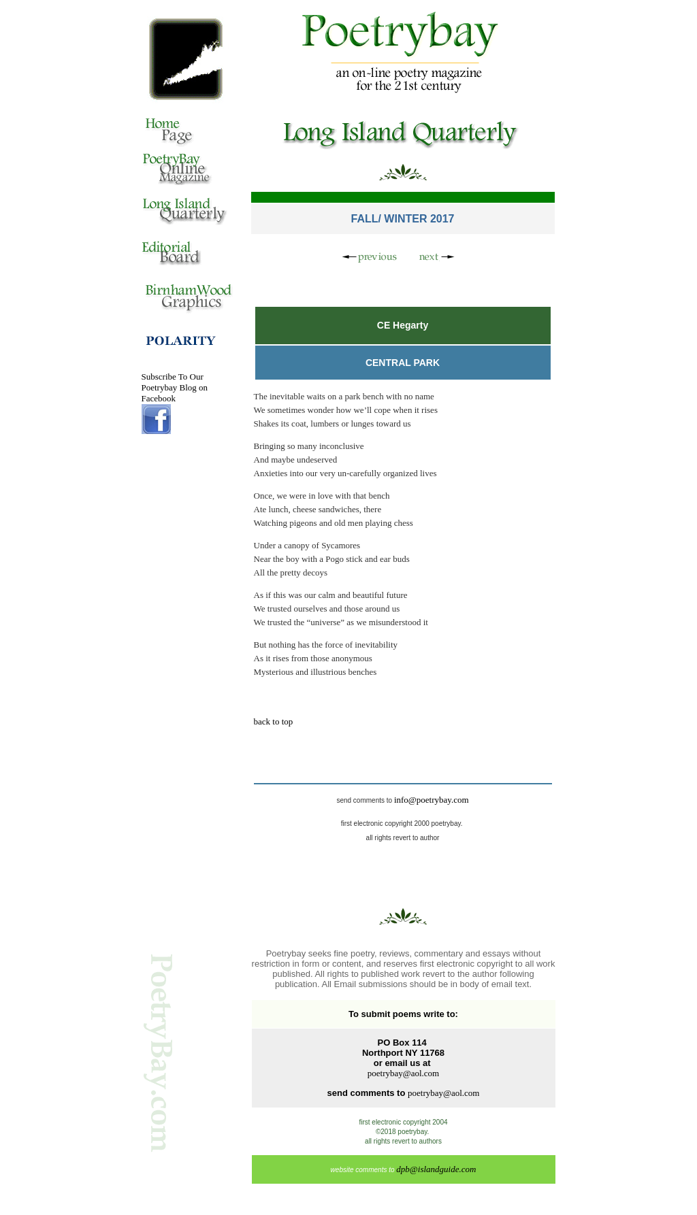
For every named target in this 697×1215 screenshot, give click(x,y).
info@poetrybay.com (431, 800)
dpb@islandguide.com (436, 1169)
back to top (273, 721)
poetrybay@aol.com (403, 1073)
